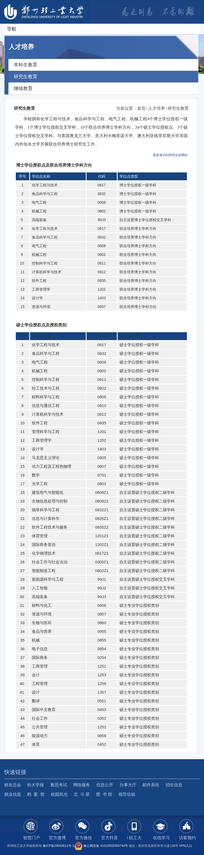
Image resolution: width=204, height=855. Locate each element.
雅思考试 (58, 785)
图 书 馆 (104, 794)
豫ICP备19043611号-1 (58, 846)
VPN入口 (185, 846)
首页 (141, 108)
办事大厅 (128, 785)
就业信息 (12, 794)
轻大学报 (35, 785)
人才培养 (156, 108)
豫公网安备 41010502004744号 (101, 846)
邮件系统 (150, 785)
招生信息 (174, 785)
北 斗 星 (82, 794)
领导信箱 (126, 794)
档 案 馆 (35, 794)
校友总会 (12, 785)
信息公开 (104, 785)
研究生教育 (178, 108)
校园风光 (59, 794)
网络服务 (81, 785)
